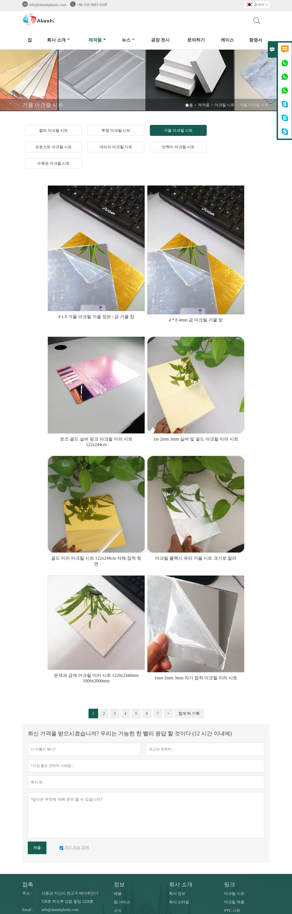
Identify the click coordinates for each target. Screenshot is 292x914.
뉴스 (128, 40)
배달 (118, 893)
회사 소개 (58, 40)
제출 (37, 848)
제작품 (97, 40)
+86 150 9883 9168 (92, 5)
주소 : (27, 893)
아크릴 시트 (224, 105)
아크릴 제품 (234, 902)
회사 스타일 (179, 902)
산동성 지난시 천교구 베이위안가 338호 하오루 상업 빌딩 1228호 (70, 897)
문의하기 (196, 40)
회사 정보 (177, 893)
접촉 (27, 884)
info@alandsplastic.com (47, 5)
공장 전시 (160, 40)
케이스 (227, 40)
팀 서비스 (122, 902)
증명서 (255, 40)
